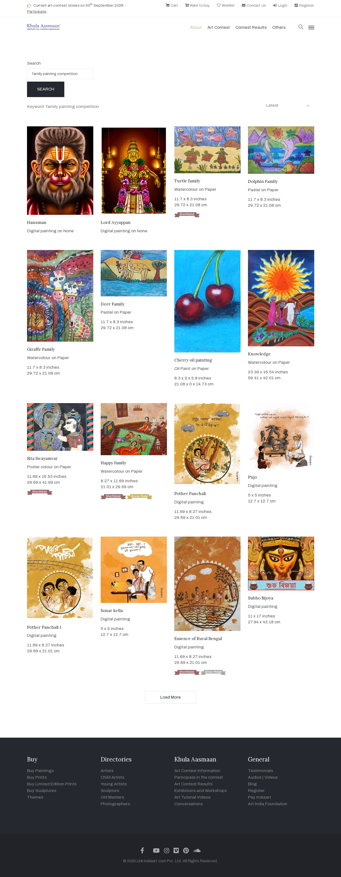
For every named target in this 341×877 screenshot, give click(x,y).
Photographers (115, 804)
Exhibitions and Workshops (200, 790)
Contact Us (253, 5)
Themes (35, 797)
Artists (107, 770)
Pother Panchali (190, 493)
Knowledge (259, 354)
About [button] (196, 27)
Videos (271, 777)
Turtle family (187, 181)
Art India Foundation (267, 804)
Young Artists (114, 784)
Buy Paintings (40, 770)
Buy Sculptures (41, 790)
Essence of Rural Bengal (198, 638)
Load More (170, 697)
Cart (171, 5)
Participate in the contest (198, 777)
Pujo (252, 477)
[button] (301, 27)
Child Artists (112, 777)
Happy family (113, 463)
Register (304, 5)
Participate (37, 12)
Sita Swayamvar (42, 458)
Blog (252, 784)
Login (280, 5)
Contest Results (251, 27)
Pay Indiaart (259, 797)
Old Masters (112, 797)
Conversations (188, 804)
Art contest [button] (218, 27)
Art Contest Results (193, 784)
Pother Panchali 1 (44, 627)
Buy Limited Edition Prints (51, 784)
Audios (254, 777)
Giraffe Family (41, 349)
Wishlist (225, 5)
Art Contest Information (197, 770)
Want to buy (197, 5)
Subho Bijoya (260, 598)
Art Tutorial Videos (192, 797)
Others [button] (279, 27)
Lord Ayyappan (116, 222)
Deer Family (112, 304)
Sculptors (110, 790)
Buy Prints (37, 777)
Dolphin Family (263, 181)
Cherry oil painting (193, 360)
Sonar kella (112, 610)
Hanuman (36, 222)
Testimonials (260, 770)
